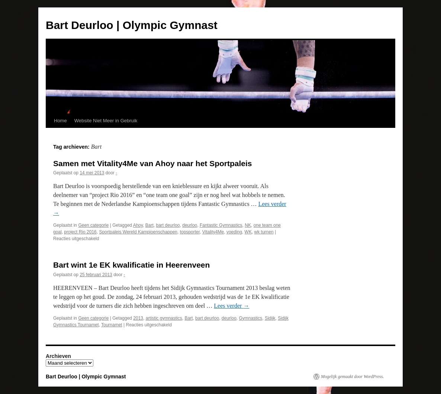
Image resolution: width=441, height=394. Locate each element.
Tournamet (111, 324)
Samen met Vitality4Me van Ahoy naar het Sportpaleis (152, 163)
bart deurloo (168, 225)
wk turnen (264, 232)
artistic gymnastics (164, 318)
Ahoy (138, 225)
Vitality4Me (213, 232)
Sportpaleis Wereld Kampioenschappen (138, 232)
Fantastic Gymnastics (221, 225)
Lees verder (231, 306)
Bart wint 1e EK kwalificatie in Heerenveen (131, 265)
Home (60, 120)
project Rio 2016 (80, 232)
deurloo (189, 225)
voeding (234, 232)
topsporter (190, 232)
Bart (149, 225)
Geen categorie (93, 225)
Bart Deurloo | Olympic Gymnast (132, 25)
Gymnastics (251, 318)
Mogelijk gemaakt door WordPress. (352, 376)
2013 (138, 318)
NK (248, 225)
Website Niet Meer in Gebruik (106, 120)
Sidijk (270, 318)
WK (248, 232)
